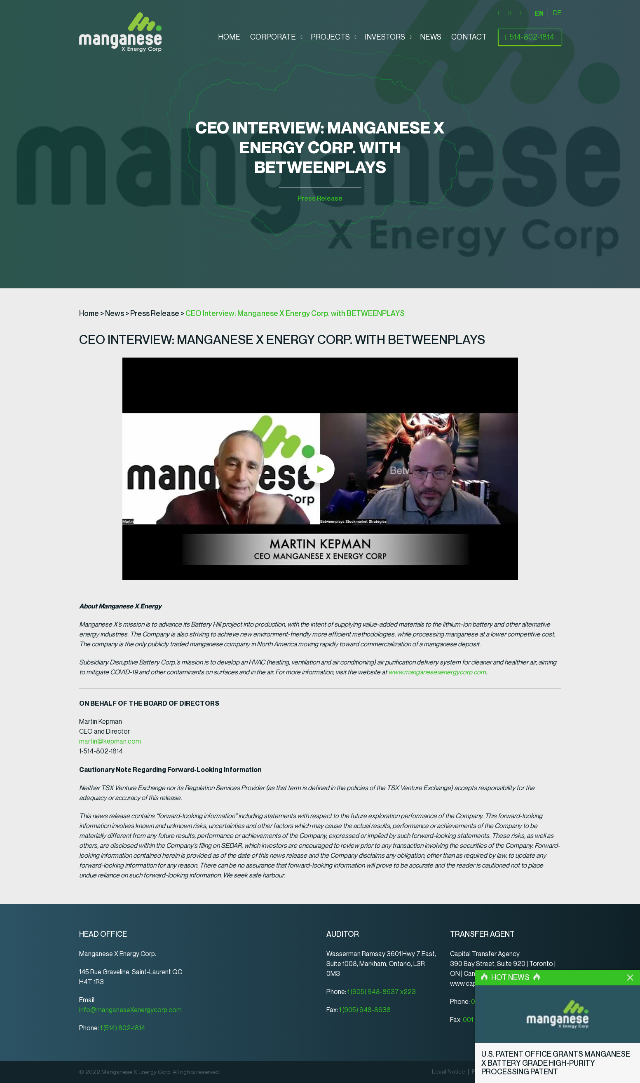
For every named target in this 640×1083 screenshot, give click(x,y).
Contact (469, 37)
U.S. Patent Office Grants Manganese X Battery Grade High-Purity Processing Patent (555, 1063)
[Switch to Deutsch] (557, 13)
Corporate (273, 37)
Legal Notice (448, 1072)
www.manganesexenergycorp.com (437, 672)
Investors (385, 37)
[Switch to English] (538, 13)
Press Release (320, 198)
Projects (330, 37)
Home (229, 37)
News (430, 37)
